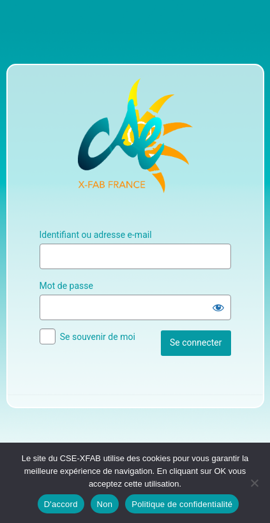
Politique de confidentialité (181, 504)
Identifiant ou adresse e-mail (96, 235)
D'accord (61, 504)
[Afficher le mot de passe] (218, 307)
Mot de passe (66, 286)
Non (105, 504)
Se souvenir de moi (97, 337)
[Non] (254, 482)
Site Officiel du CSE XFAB (135, 135)
